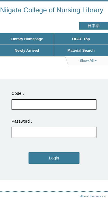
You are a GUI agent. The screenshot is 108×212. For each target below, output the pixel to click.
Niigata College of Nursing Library (51, 10)
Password (21, 121)
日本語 (94, 26)
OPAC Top (81, 39)
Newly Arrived (27, 50)
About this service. (93, 196)
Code (16, 93)
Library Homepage (27, 39)
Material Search (81, 50)
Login (54, 158)
